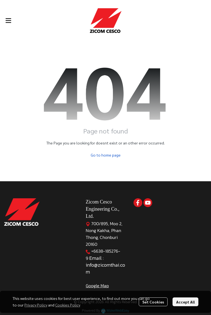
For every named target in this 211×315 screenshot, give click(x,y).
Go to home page (106, 154)
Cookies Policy (67, 304)
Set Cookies (153, 301)
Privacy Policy (35, 304)
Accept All (185, 301)
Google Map (97, 285)
